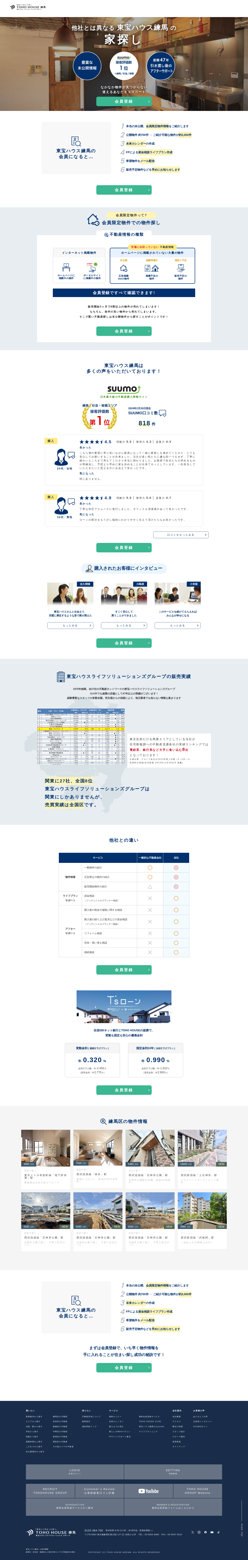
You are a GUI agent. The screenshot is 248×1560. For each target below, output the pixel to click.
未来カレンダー (116, 1421)
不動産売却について (91, 1416)
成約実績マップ (89, 1426)
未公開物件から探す (35, 1452)
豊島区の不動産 (60, 1442)
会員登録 (124, 101)
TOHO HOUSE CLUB (150, 1421)
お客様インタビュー (202, 1421)
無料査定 (86, 1421)
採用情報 (177, 1442)
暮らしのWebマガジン (119, 1431)
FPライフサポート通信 (120, 1437)
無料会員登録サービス (149, 1416)
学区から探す (32, 1431)
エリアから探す (33, 1421)
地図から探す (32, 1437)
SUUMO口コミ (200, 1426)
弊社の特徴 (178, 1426)
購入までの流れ (116, 1426)
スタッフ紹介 (179, 1431)
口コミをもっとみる (181, 534)
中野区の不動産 (60, 1431)
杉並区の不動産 (60, 1421)
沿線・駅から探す (34, 1426)
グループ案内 (179, 1437)
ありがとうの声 (200, 1416)
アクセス (177, 1421)
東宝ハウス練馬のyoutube (151, 1426)
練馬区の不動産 (60, 1416)
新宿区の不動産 (60, 1437)
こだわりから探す (34, 1446)
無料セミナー (115, 1416)
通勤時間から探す (34, 1442)
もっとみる (70, 625)
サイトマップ (179, 1446)
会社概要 (177, 1416)
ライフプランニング (148, 1431)
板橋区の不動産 (60, 1426)
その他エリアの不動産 (63, 1446)
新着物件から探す (34, 1416)
